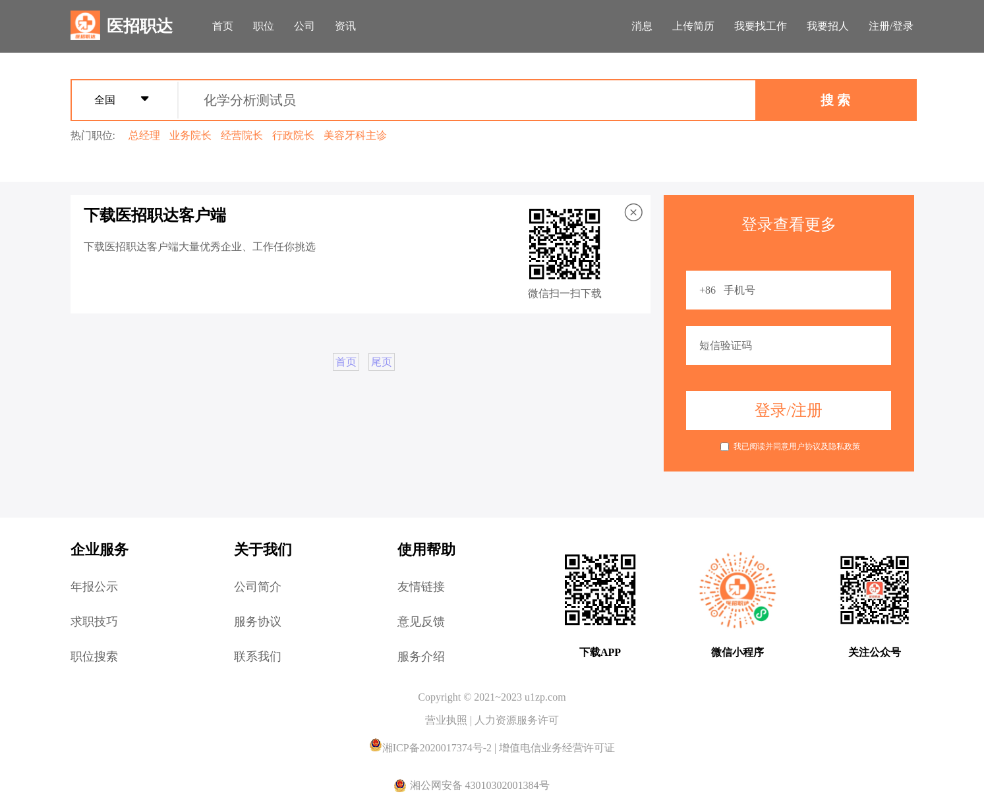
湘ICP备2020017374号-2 (431, 747)
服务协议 (257, 621)
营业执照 (447, 720)
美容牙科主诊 (355, 135)
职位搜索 (94, 656)
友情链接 (421, 586)
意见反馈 (421, 621)
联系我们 (257, 656)
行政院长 (293, 135)
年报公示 (94, 586)
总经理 (144, 135)
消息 (641, 26)
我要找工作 (760, 26)
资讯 (345, 26)
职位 (263, 26)
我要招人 (828, 26)
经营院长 (242, 135)
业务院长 (190, 135)
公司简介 (257, 586)
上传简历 (693, 26)
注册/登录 (891, 26)
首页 (222, 26)
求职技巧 (94, 621)
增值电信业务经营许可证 (557, 747)
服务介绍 (421, 656)
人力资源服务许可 (517, 720)
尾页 (381, 361)
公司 (304, 26)
